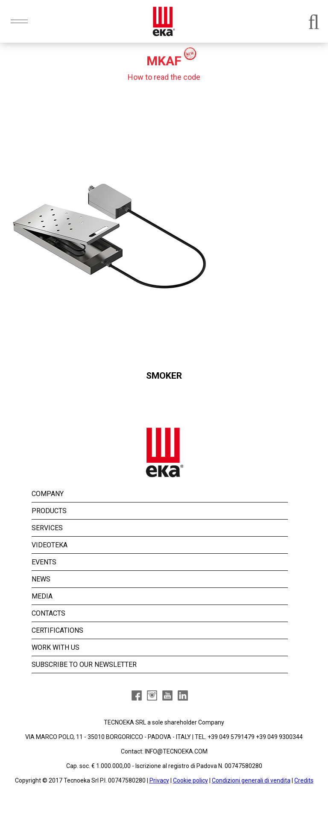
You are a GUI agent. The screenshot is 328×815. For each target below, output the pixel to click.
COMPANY (48, 494)
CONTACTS (48, 613)
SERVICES (47, 528)
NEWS (41, 579)
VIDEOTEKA (49, 545)
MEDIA (42, 596)
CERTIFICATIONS (57, 630)
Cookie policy (190, 780)
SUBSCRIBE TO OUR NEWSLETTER (84, 664)
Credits (303, 780)
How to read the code (164, 77)
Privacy (159, 780)
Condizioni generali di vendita (251, 780)
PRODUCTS (49, 511)
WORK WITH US (55, 647)
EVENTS (44, 562)
